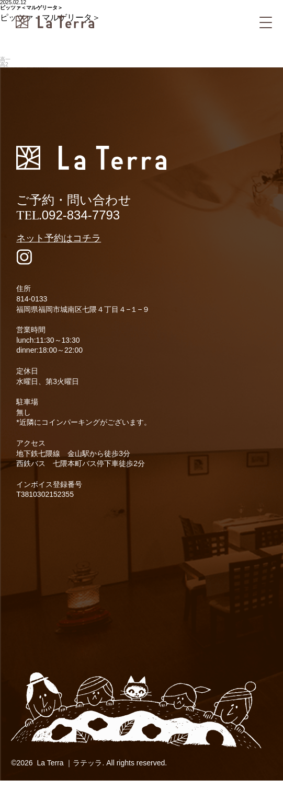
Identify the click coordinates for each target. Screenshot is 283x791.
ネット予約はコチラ (58, 238)
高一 (5, 59)
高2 (4, 64)
